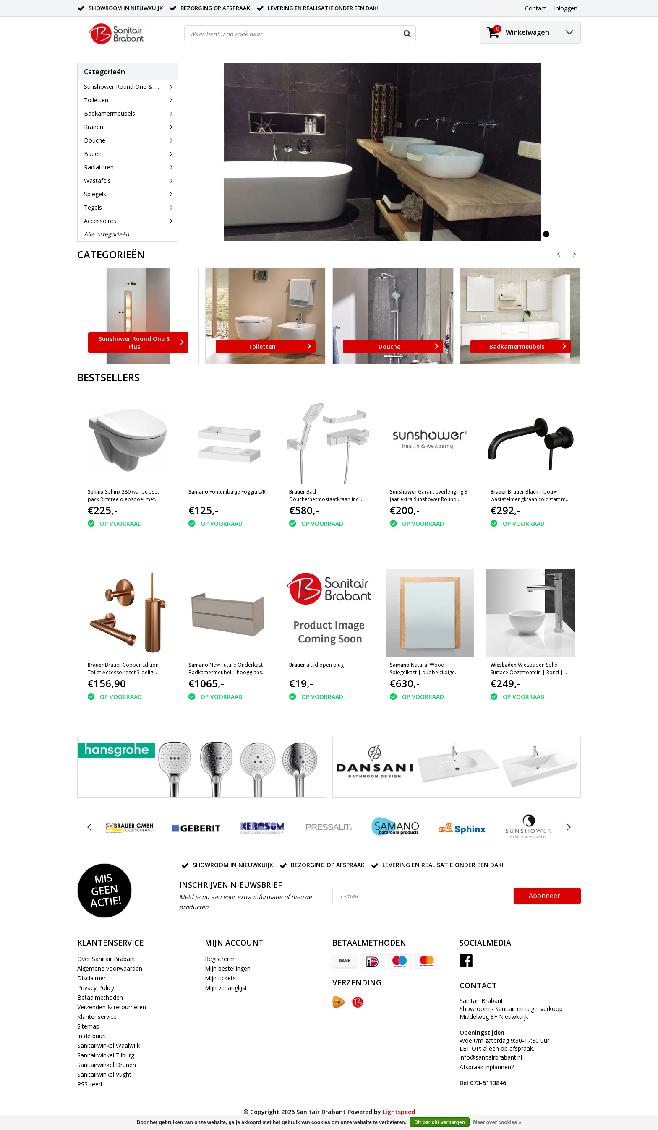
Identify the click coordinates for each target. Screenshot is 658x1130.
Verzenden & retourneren (111, 1007)
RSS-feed (89, 1084)
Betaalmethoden (100, 997)
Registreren (220, 959)
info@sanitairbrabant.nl (491, 1057)
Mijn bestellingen (228, 968)
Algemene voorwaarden (109, 968)
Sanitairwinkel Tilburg (105, 1055)
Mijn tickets (220, 978)
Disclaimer (91, 978)
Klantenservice (97, 1017)
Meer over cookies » (497, 1122)
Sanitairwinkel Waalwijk (108, 1045)
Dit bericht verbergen (439, 1122)
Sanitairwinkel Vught (104, 1074)
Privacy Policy (95, 988)
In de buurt (92, 1036)
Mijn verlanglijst (226, 988)
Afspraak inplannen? (487, 1075)
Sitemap (88, 1026)
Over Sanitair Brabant (106, 959)
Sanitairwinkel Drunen (106, 1065)
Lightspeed (399, 1112)
